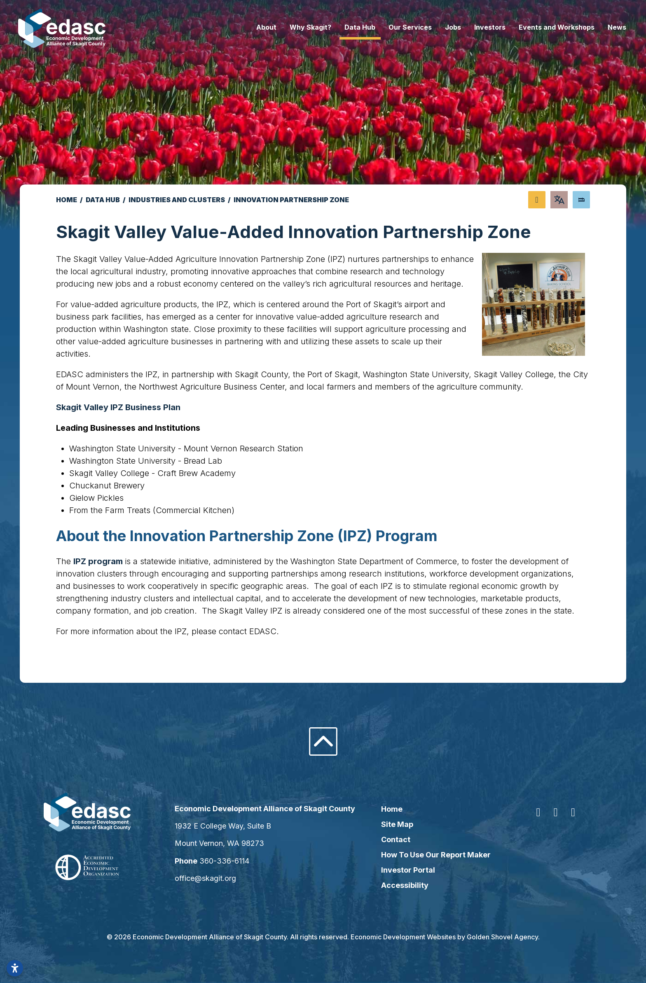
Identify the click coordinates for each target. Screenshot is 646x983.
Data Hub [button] (348, 27)
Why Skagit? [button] (299, 27)
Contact (394, 839)
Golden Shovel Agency (502, 937)
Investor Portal (406, 870)
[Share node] (536, 199)
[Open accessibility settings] (15, 968)
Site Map (395, 824)
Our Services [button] (398, 27)
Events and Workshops (545, 27)
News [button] (605, 27)
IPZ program (99, 561)
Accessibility (403, 885)
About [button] (255, 27)
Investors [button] (478, 27)
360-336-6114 (230, 861)
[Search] (581, 199)
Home (390, 809)
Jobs (441, 27)
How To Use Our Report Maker (434, 854)
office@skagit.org (211, 878)
